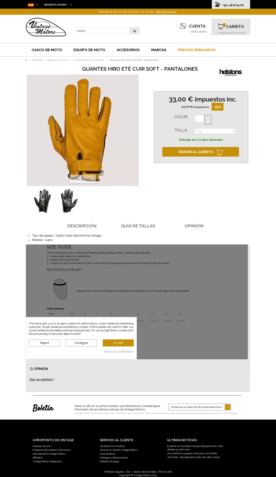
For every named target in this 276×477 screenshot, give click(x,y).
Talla (181, 130)
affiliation (38, 457)
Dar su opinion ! (42, 379)
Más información (166, 11)
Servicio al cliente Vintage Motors (118, 449)
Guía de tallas (107, 453)
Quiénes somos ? (42, 446)
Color (180, 116)
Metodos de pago (109, 461)
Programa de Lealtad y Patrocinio (51, 449)
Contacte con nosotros (112, 446)
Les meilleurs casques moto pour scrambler (192, 453)
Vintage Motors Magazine (47, 461)
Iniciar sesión (199, 31)
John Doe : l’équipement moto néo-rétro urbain (193, 457)
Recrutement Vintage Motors (49, 453)
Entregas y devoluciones (114, 457)
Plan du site (165, 471)
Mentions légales (114, 471)
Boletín (43, 408)
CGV (128, 471)
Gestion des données (144, 471)
